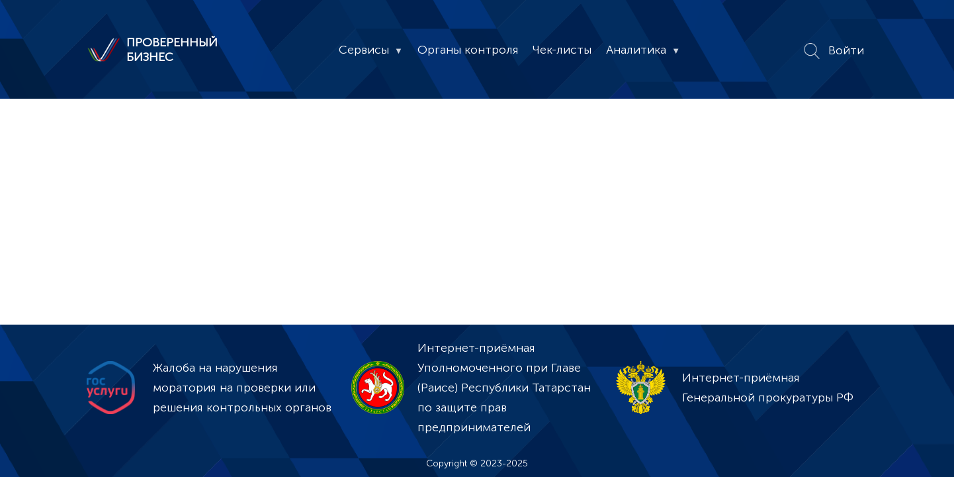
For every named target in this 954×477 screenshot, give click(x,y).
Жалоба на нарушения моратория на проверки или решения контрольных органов (242, 387)
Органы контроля (468, 49)
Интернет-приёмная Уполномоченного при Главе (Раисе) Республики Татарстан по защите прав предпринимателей (504, 388)
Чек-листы (562, 49)
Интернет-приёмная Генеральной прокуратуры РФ (767, 387)
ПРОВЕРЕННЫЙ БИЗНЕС (172, 49)
